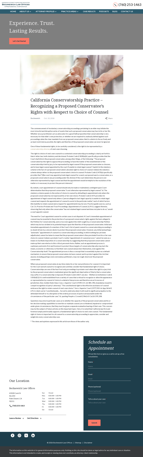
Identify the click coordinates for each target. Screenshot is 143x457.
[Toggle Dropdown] (31, 11)
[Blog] (114, 11)
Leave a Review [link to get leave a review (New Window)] (16, 418)
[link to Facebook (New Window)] (12, 435)
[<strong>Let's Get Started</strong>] (19, 41)
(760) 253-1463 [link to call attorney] (16, 406)
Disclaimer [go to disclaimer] (88, 443)
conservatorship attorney (40, 149)
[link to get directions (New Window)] (24, 397)
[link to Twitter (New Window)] (26, 435)
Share (109, 118)
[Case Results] (89, 11)
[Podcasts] (104, 11)
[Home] (13, 11)
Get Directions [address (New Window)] (34, 418)
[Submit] (94, 423)
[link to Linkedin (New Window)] (33, 435)
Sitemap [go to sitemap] (78, 443)
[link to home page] (16, 4)
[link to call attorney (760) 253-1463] (127, 4)
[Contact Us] (127, 11)
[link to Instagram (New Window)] (19, 435)
